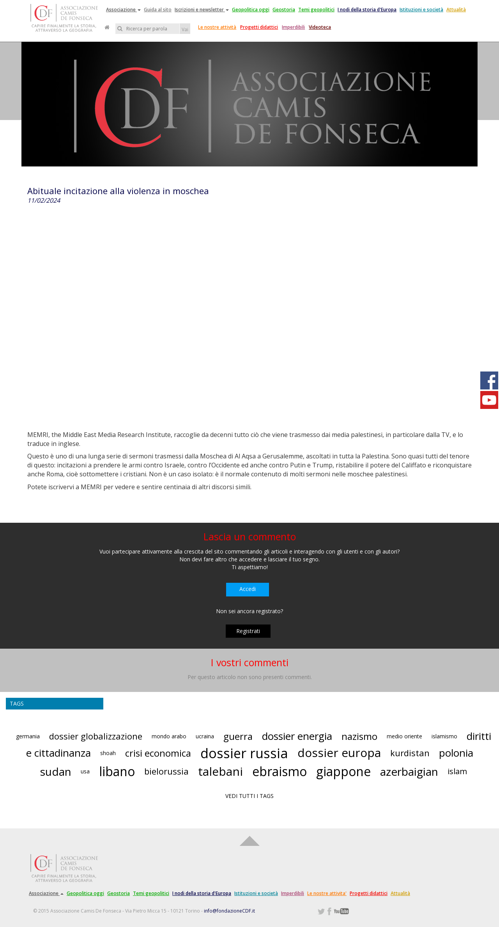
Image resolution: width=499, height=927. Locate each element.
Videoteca (320, 27)
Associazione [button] (123, 9)
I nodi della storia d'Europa (367, 9)
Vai (185, 29)
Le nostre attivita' (327, 893)
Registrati (248, 631)
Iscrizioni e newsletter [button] (202, 9)
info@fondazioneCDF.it (229, 911)
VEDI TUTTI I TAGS (249, 796)
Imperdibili (293, 27)
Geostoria (284, 9)
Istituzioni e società (421, 9)
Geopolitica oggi (250, 9)
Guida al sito (158, 9)
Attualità (456, 9)
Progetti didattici (259, 27)
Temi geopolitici (316, 9)
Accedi (247, 589)
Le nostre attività (217, 27)
